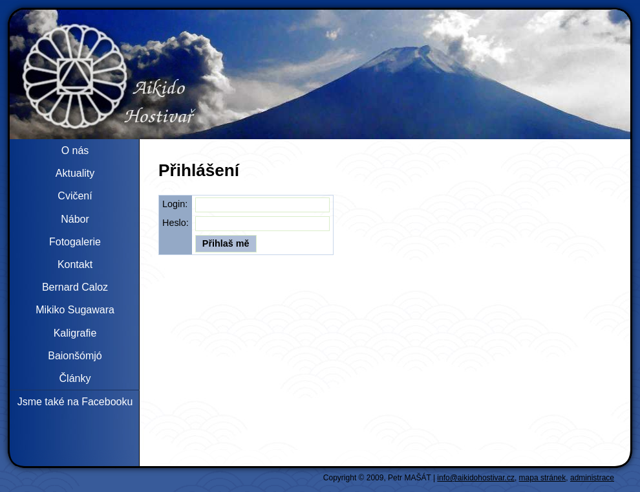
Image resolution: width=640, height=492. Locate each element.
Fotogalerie (75, 241)
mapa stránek (542, 477)
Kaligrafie (75, 333)
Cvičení (75, 195)
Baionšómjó (75, 355)
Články (75, 378)
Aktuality (75, 173)
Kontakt (75, 264)
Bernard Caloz (75, 287)
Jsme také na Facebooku (75, 401)
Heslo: (175, 223)
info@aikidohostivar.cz (476, 477)
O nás (75, 150)
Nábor (75, 219)
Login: (174, 204)
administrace (592, 477)
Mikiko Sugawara (75, 309)
